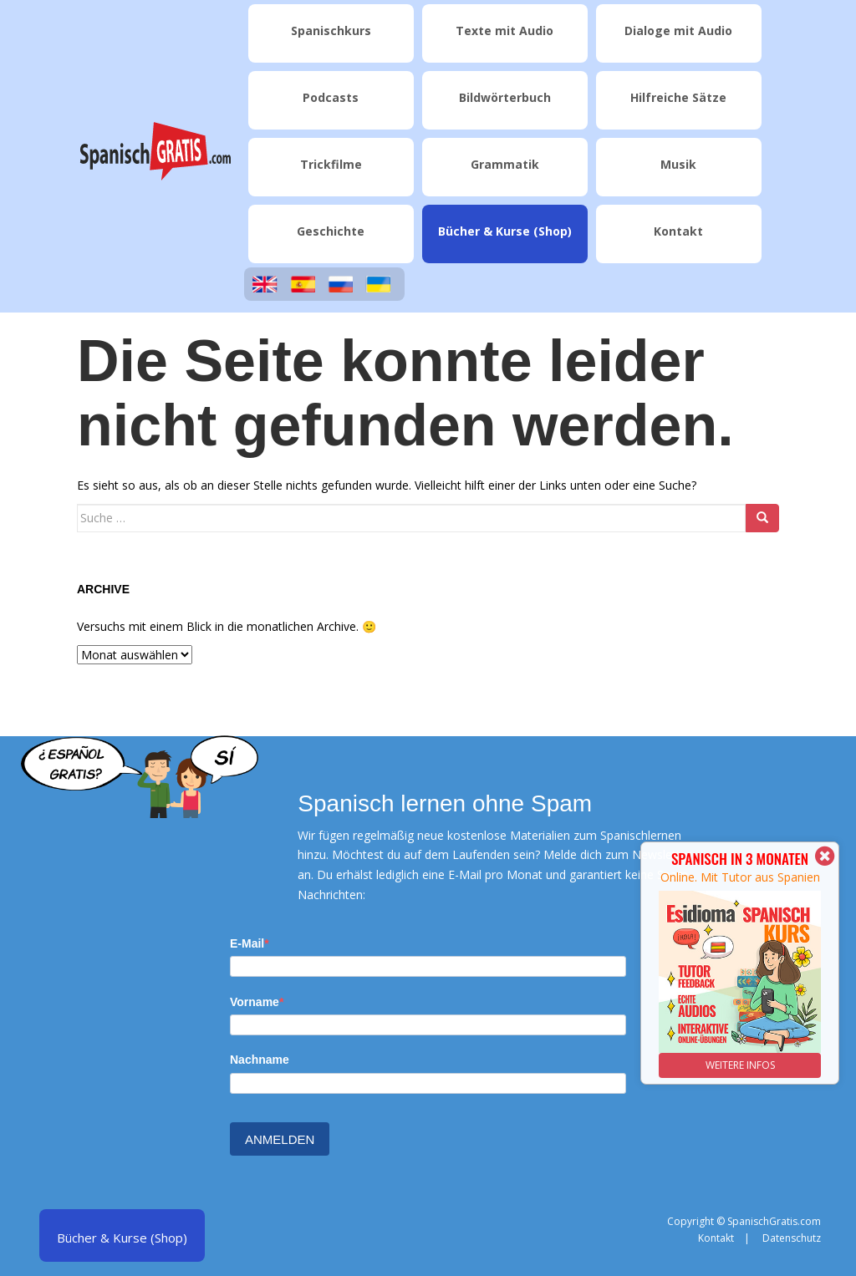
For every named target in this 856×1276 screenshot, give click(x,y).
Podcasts (331, 97)
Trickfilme (331, 164)
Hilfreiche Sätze (678, 97)
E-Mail (247, 943)
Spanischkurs (331, 30)
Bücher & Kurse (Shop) (505, 231)
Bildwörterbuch (505, 97)
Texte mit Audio (504, 30)
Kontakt (678, 231)
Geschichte (330, 231)
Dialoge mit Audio (678, 30)
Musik (678, 164)
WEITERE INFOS (740, 1065)
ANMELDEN (279, 1139)
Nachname (259, 1059)
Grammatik (505, 164)
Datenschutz (791, 1238)
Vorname (254, 1002)
